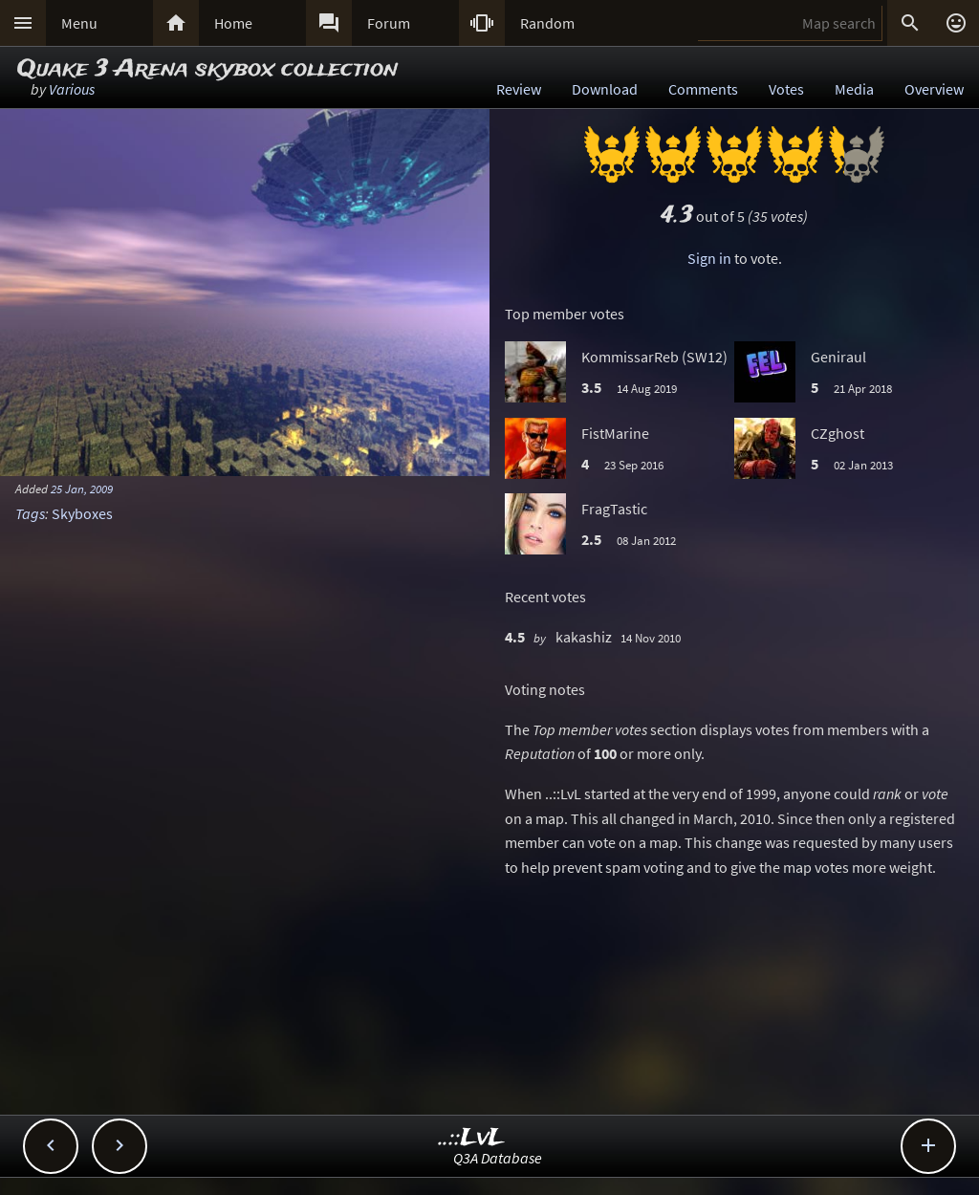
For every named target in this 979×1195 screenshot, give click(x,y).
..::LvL (472, 1138)
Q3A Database (497, 1157)
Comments (703, 88)
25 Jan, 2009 (82, 488)
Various (72, 88)
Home (233, 23)
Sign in (709, 258)
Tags (30, 513)
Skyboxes (82, 513)
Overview (934, 88)
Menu (79, 23)
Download (605, 88)
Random (547, 23)
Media (854, 88)
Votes (786, 88)
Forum (388, 23)
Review (518, 88)
